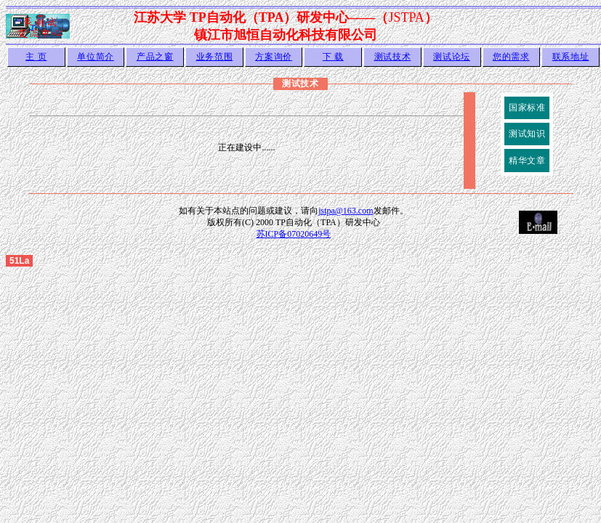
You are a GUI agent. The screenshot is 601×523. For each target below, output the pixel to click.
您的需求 (511, 57)
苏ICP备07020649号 (294, 234)
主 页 (36, 57)
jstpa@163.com (345, 211)
